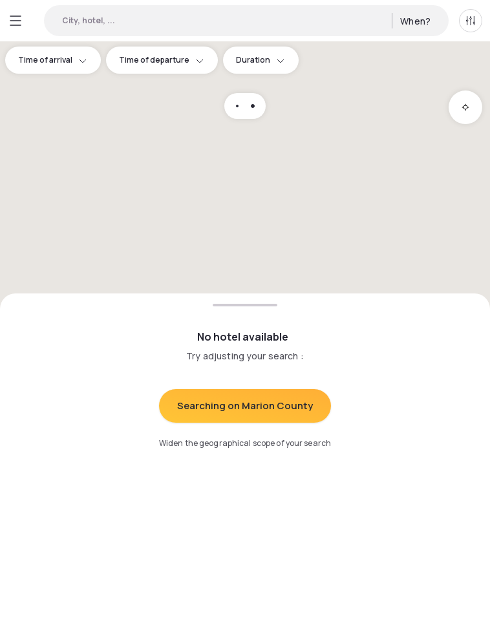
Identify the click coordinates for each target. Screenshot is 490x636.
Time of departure (162, 59)
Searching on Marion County (245, 405)
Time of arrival (53, 59)
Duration (261, 59)
